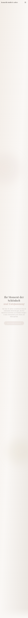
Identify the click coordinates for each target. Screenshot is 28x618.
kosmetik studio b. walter (9, 2)
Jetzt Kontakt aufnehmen (14, 321)
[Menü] (25, 2)
